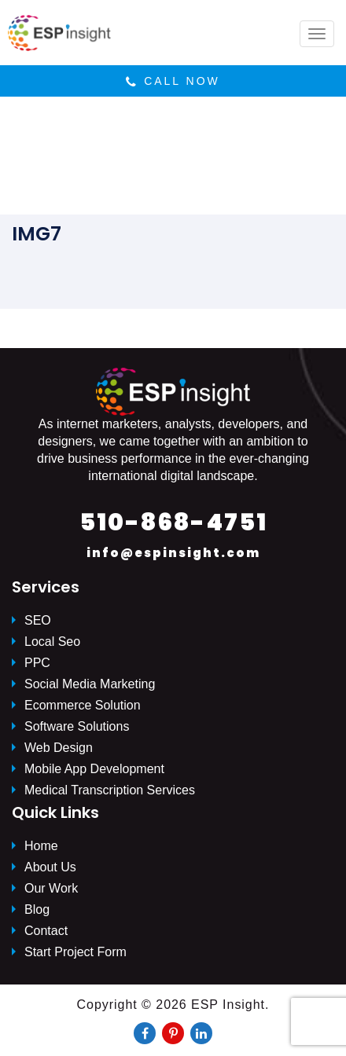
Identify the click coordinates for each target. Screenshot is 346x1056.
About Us (50, 867)
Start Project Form (75, 952)
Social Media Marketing (89, 684)
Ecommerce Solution (82, 705)
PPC (37, 662)
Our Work (51, 888)
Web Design (58, 747)
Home (41, 845)
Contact (46, 930)
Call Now (173, 81)
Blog (37, 909)
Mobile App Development (94, 769)
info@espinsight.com (173, 552)
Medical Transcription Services (109, 790)
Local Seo (52, 641)
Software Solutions (76, 726)
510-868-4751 (173, 522)
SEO (37, 620)
